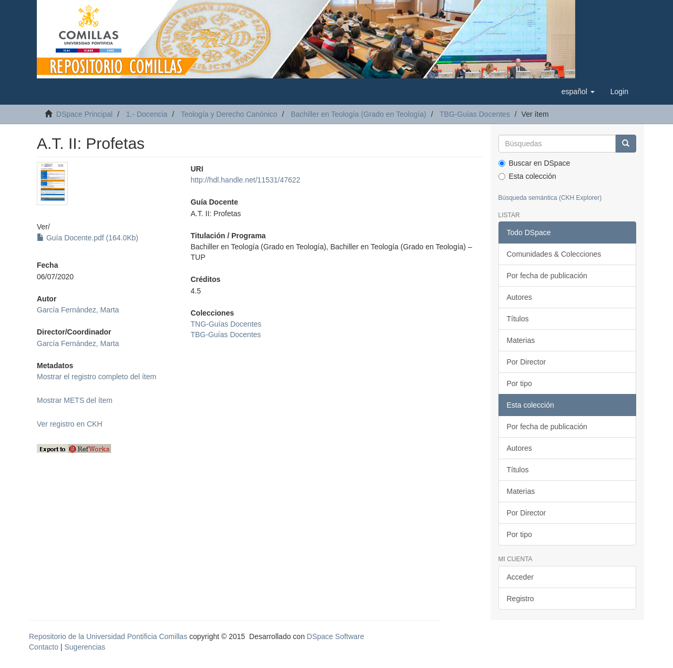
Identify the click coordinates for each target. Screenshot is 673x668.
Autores (519, 297)
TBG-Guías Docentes (475, 114)
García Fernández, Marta (78, 310)
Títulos (518, 319)
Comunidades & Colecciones (554, 254)
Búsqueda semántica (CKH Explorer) (550, 197)
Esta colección (527, 176)
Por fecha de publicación (547, 275)
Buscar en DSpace (534, 163)
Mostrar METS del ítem (75, 400)
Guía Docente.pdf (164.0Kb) (87, 238)
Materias (521, 340)
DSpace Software (335, 636)
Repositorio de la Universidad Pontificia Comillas (108, 636)
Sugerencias (84, 647)
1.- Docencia (147, 114)
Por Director (526, 362)
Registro (520, 598)
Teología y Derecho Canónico (229, 114)
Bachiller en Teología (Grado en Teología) (358, 114)
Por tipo (519, 383)
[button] (578, 91)
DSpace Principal (84, 114)
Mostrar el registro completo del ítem (96, 376)
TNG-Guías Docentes (225, 324)
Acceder (520, 577)
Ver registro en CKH (70, 424)
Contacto (43, 647)
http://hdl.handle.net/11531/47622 (245, 180)
